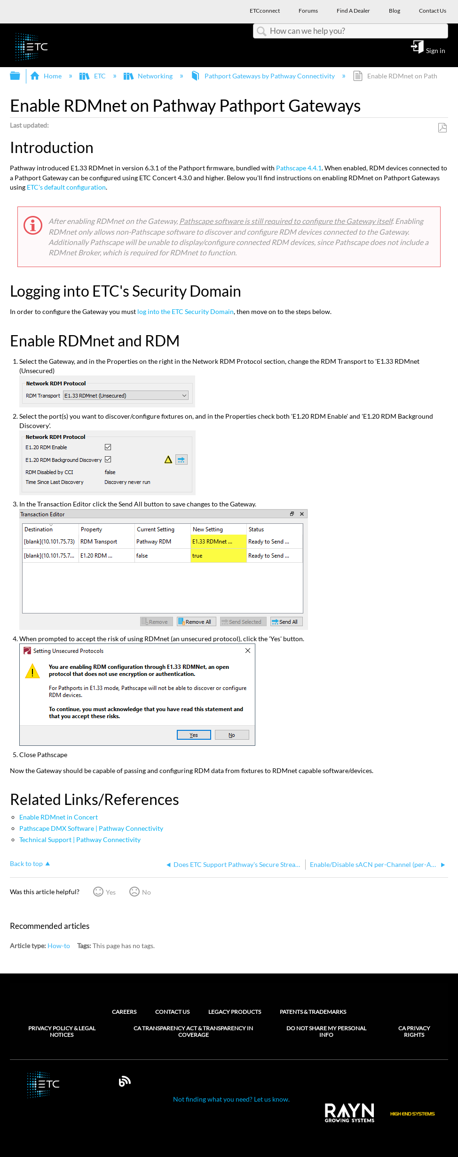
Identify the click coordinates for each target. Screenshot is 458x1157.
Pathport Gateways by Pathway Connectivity (263, 76)
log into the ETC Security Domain (185, 311)
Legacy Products (234, 1011)
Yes (111, 892)
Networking (149, 76)
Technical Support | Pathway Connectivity (80, 839)
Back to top (26, 863)
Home (46, 76)
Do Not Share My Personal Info (326, 1031)
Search (261, 31)
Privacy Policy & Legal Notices (61, 1031)
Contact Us (172, 1011)
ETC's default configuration (66, 187)
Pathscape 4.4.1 (299, 168)
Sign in (435, 50)
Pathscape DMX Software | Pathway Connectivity (91, 828)
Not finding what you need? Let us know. (231, 1099)
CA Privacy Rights (414, 1031)
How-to (58, 946)
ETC (93, 76)
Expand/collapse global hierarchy (21, 76)
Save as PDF (442, 128)
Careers (124, 1011)
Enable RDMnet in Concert (58, 817)
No (146, 892)
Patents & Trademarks (313, 1011)
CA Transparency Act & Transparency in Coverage (193, 1031)
